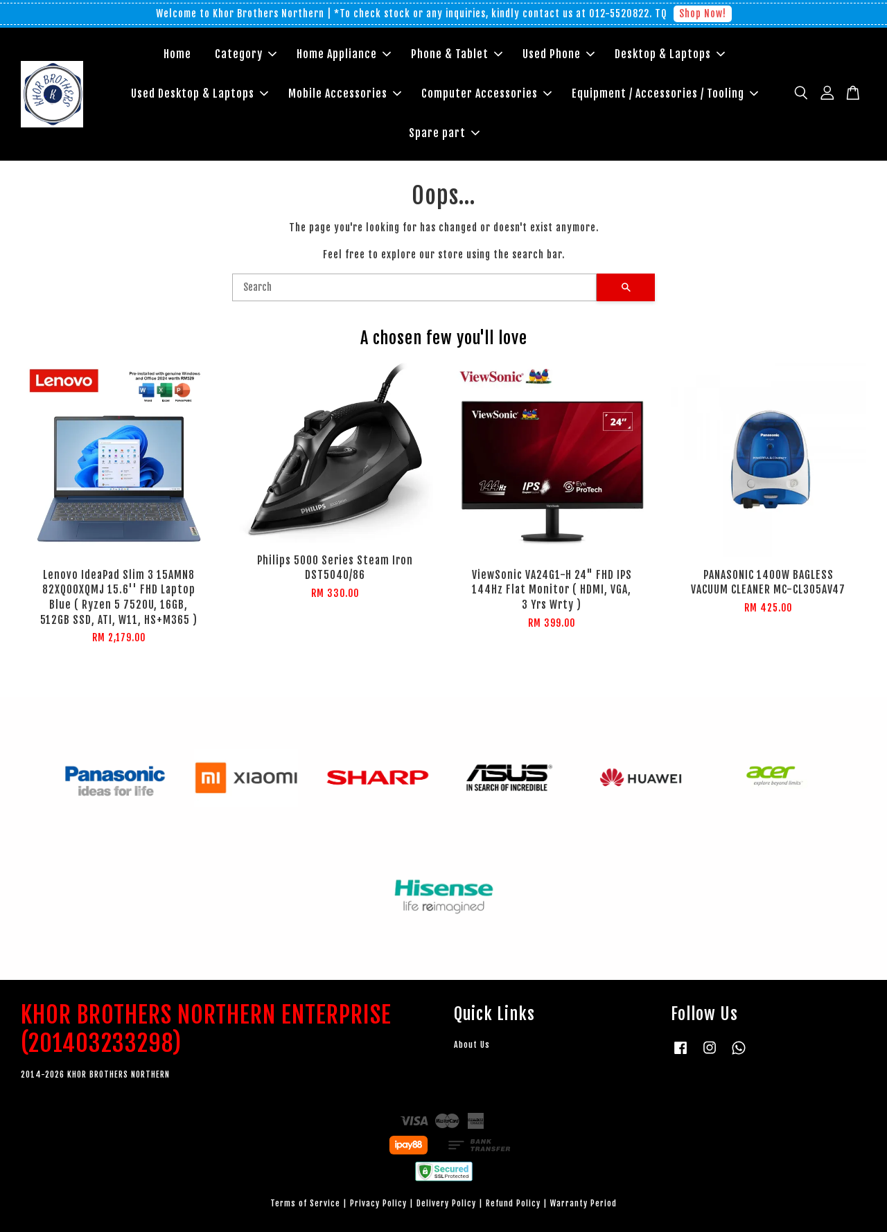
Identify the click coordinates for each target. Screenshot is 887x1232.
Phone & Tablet (456, 54)
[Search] (414, 287)
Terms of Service (305, 1203)
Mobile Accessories (344, 93)
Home (177, 54)
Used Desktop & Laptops (199, 93)
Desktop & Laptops (670, 54)
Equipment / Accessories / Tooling (665, 93)
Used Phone (558, 54)
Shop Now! (702, 13)
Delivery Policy (446, 1203)
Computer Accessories (486, 93)
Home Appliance (344, 54)
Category (245, 54)
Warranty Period (583, 1203)
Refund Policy (513, 1203)
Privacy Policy (378, 1203)
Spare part (444, 133)
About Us (472, 1044)
